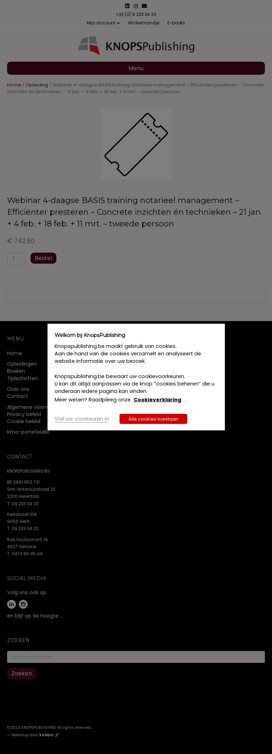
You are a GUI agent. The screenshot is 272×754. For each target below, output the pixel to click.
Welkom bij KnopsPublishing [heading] (90, 335)
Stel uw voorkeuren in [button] (82, 418)
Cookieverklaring (157, 399)
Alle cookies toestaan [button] (153, 418)
